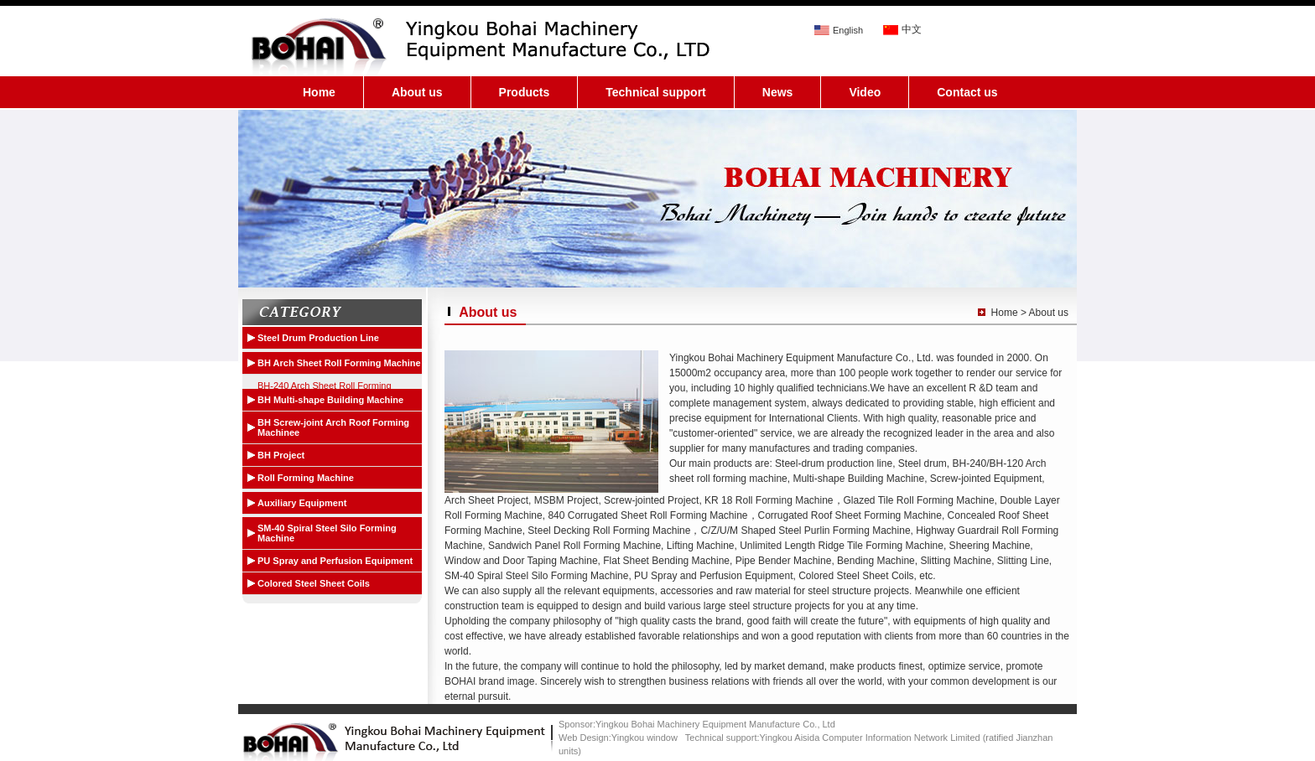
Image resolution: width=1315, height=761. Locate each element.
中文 (912, 29)
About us (417, 92)
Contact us (967, 92)
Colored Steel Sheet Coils (313, 583)
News (777, 92)
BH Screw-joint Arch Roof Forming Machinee (333, 427)
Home (319, 92)
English (848, 30)
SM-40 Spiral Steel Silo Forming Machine (327, 533)
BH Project (280, 455)
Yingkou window (644, 738)
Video (865, 92)
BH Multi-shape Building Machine (330, 400)
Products (524, 92)
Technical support (656, 92)
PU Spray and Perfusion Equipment (335, 561)
